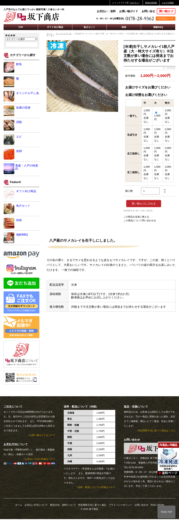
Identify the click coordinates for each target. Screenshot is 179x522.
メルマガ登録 (168, 3)
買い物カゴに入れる (144, 203)
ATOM (160, 505)
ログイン (134, 3)
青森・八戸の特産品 (26, 167)
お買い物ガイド (128, 11)
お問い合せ (148, 11)
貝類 (19, 122)
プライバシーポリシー (120, 505)
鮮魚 (19, 64)
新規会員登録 (151, 3)
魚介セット (89, 27)
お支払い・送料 (106, 11)
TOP (20, 27)
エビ (19, 136)
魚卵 (19, 151)
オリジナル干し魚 (63, 34)
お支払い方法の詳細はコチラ (40, 459)
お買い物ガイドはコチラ (42, 435)
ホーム (49, 34)
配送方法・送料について (63, 505)
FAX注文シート (166, 18)
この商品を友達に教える (136, 216)
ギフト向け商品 (55, 27)
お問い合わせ (141, 505)
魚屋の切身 (23, 107)
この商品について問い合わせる (140, 220)
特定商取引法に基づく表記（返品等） (139, 211)
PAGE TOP (166, 512)
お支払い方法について (36, 505)
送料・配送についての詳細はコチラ (96, 487)
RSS (153, 505)
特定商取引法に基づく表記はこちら (156, 430)
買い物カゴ (166, 11)
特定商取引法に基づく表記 (92, 505)
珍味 (124, 27)
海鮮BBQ (158, 27)
